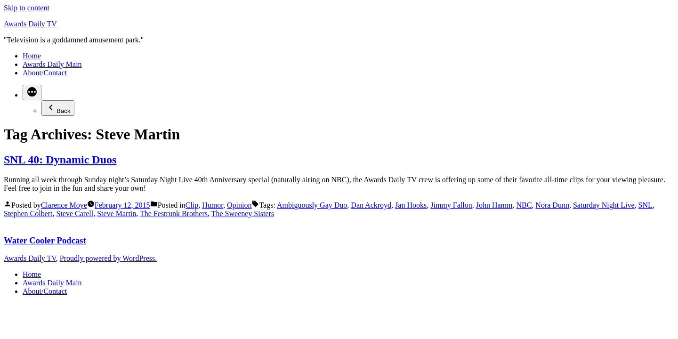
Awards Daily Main (52, 64)
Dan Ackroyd (371, 205)
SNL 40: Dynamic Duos (60, 159)
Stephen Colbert (28, 214)
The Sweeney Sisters (242, 214)
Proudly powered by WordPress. (108, 258)
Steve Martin (116, 214)
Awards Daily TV (30, 24)
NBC (524, 205)
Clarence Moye (64, 205)
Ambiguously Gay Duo (312, 205)
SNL (645, 205)
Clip (192, 205)
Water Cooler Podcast (45, 240)
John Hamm (494, 205)
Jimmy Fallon (451, 205)
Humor (212, 205)
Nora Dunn (552, 205)
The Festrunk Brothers (174, 214)
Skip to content (26, 8)
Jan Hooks (411, 205)
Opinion (239, 205)
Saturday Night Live (604, 205)
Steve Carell (75, 214)
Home (32, 56)
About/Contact (45, 73)
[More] (32, 92)
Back (58, 108)
